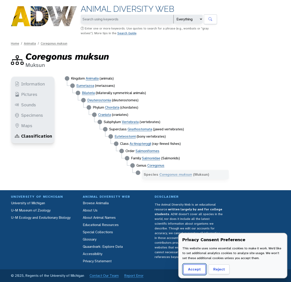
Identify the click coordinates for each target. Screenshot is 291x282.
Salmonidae (151, 158)
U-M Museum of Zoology (30, 210)
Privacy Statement (97, 261)
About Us (90, 210)
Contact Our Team (104, 275)
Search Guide (126, 33)
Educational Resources (101, 224)
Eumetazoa (85, 85)
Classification (33, 136)
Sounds (25, 104)
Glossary (89, 239)
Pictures (26, 94)
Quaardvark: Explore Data (103, 246)
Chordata (112, 107)
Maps (23, 125)
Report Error (133, 275)
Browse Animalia (96, 203)
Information (30, 83)
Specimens (29, 115)
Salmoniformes (147, 150)
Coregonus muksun (54, 43)
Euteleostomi (125, 136)
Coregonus (155, 165)
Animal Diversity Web (127, 8)
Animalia (30, 43)
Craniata (104, 114)
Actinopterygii (140, 143)
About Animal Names (99, 217)
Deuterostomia (99, 100)
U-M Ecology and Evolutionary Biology (40, 217)
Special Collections (98, 232)
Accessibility (92, 253)
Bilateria (88, 92)
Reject (219, 269)
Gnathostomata (140, 129)
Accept (194, 269)
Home (15, 43)
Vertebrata (130, 121)
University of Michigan (28, 203)
